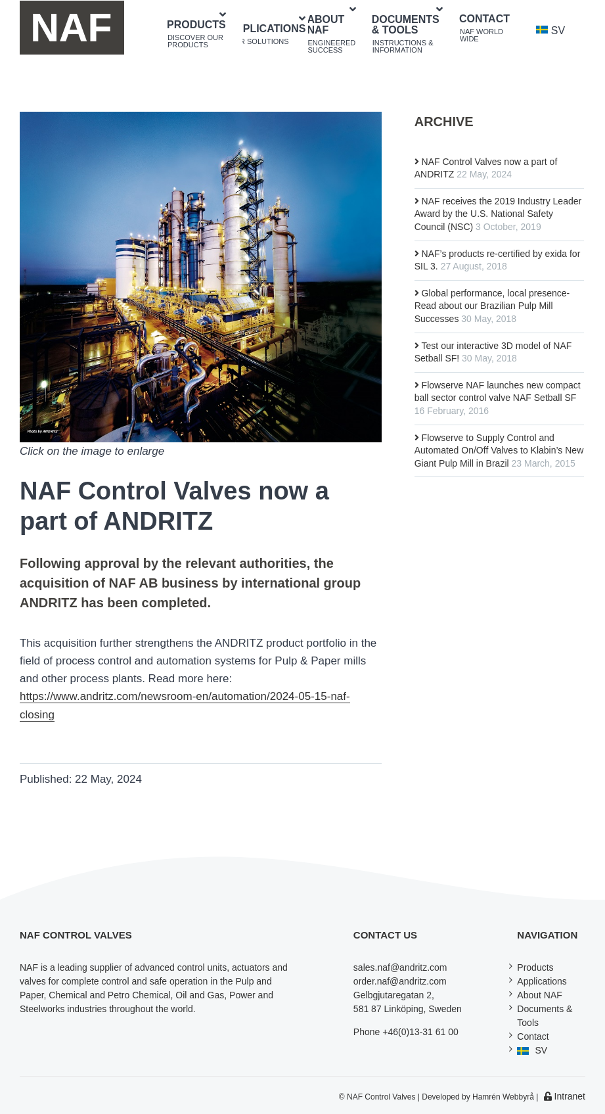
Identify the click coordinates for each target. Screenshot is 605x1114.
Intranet (564, 1096)
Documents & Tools (544, 1016)
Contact (533, 1036)
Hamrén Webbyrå (503, 1097)
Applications (542, 981)
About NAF (539, 995)
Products (535, 967)
